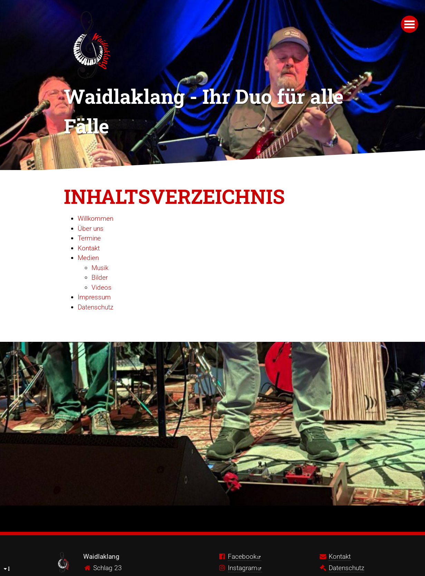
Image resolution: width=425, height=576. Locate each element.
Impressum (94, 297)
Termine (89, 238)
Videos (101, 287)
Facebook (242, 556)
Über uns (91, 228)
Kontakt (89, 248)
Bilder (99, 277)
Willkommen (95, 218)
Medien (88, 258)
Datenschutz (95, 307)
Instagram (242, 568)
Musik (99, 268)
